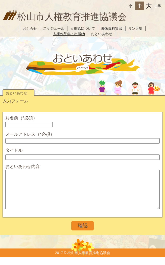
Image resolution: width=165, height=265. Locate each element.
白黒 (158, 6)
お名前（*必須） (21, 118)
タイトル (14, 150)
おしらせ (30, 28)
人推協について (82, 28)
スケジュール (53, 28)
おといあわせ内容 (22, 166)
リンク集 (135, 28)
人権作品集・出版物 (69, 34)
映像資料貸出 (111, 28)
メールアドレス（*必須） (29, 134)
